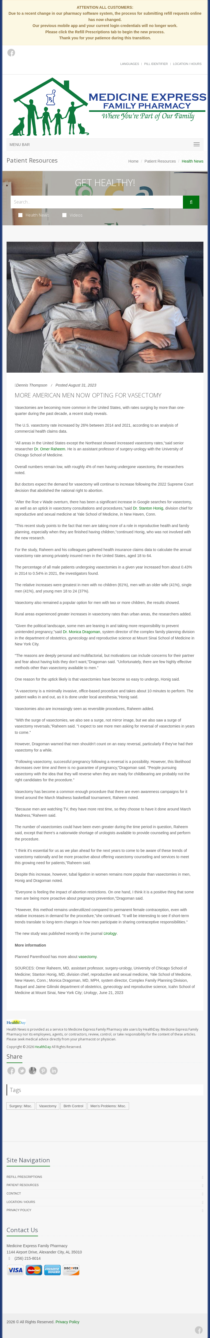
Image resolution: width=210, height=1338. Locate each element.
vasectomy (87, 956)
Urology (110, 933)
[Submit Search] (191, 202)
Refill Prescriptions (24, 1176)
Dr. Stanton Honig (148, 508)
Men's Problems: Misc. (108, 1106)
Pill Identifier (156, 63)
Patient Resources (160, 161)
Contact (14, 1193)
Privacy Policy (19, 1210)
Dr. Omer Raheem (49, 449)
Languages (129, 63)
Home (134, 161)
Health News (33, 215)
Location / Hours (187, 63)
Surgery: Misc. (20, 1106)
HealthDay (43, 1046)
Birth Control (73, 1106)
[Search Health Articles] (97, 202)
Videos (72, 215)
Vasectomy (47, 1106)
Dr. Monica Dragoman (81, 632)
